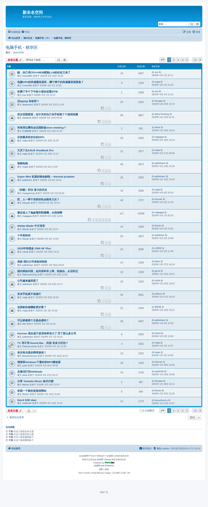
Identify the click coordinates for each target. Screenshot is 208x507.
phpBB (85, 456)
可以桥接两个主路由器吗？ (33, 320)
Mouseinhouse (29, 356)
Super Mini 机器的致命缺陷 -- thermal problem (46, 176)
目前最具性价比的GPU (30, 137)
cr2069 (158, 248)
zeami (157, 333)
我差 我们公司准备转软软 (32, 261)
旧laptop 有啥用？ (28, 101)
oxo (156, 72)
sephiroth (159, 371)
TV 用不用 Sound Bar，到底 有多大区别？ (42, 343)
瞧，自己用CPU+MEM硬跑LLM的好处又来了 (43, 72)
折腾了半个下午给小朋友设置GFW (37, 91)
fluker (157, 261)
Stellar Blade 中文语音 (31, 225)
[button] (162, 59)
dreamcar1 (27, 104)
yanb (24, 365)
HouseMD (27, 76)
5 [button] (187, 60)
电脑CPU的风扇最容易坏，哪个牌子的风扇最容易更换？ (50, 82)
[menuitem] (25, 31)
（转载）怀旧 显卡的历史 (32, 189)
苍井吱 (158, 307)
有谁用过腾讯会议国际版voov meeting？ (41, 127)
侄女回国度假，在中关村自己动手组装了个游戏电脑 (47, 114)
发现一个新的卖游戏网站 (31, 390)
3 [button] (178, 60)
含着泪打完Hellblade (29, 371)
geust (157, 271)
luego (157, 352)
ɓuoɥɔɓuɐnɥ (161, 400)
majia (157, 82)
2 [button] (173, 60)
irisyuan (26, 203)
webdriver (27, 180)
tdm (24, 324)
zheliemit (26, 118)
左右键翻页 (147, 410)
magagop (159, 137)
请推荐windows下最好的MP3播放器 (39, 362)
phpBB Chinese (104, 459)
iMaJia (25, 229)
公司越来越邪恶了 (27, 280)
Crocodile (27, 85)
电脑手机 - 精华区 (22, 47)
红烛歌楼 (26, 131)
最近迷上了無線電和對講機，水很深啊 (39, 212)
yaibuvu (158, 293)
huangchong (28, 193)
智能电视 (22, 163)
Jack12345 (18, 52)
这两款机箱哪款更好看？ (31, 307)
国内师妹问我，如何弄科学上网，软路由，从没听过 (47, 271)
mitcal (25, 252)
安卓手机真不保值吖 (29, 293)
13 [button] (195, 60)
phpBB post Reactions (104, 465)
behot (157, 127)
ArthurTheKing (162, 114)
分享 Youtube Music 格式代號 (35, 381)
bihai (24, 375)
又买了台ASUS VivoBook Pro (35, 150)
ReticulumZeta (29, 274)
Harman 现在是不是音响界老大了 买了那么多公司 (46, 333)
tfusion (158, 225)
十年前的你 (23, 235)
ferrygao (159, 101)
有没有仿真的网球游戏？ (31, 352)
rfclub (157, 280)
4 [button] (182, 60)
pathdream (160, 163)
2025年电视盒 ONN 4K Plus (34, 248)
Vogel (25, 167)
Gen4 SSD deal (26, 400)
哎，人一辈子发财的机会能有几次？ (38, 199)
